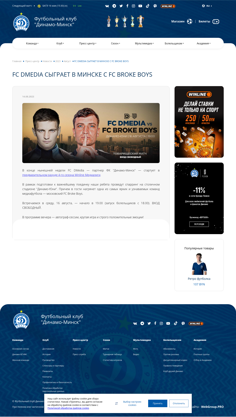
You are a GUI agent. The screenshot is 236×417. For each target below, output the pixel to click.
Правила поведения (173, 366)
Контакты (47, 377)
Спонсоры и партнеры (53, 366)
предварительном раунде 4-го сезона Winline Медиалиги (61, 175)
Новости (47, 61)
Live (79, 6)
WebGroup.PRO (212, 407)
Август (67, 61)
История (46, 354)
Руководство (48, 360)
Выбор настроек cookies (127, 403)
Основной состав (20, 349)
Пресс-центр (32, 61)
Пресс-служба (79, 354)
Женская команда (20, 360)
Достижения (48, 349)
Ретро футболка (199, 279)
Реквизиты (47, 371)
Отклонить (179, 403)
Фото (135, 349)
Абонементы (169, 349)
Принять (157, 403)
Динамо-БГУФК (19, 354)
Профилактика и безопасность (57, 382)
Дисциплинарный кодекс (175, 360)
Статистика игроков (112, 360)
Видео (136, 354)
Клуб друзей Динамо (173, 371)
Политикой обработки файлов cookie (68, 408)
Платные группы (201, 354)
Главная (16, 61)
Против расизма (171, 354)
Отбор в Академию (203, 360)
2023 (57, 61)
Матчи (106, 349)
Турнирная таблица (112, 354)
